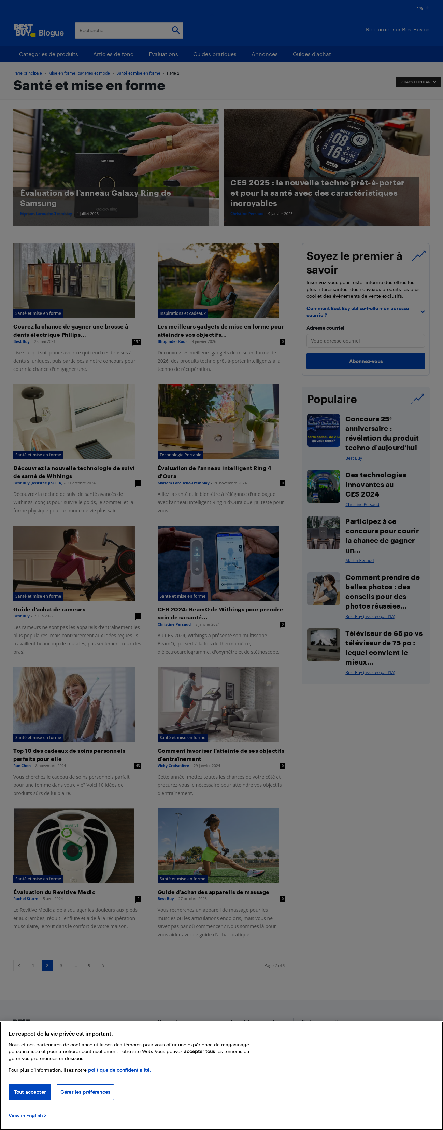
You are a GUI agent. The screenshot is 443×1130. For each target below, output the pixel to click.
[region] (221, 1075)
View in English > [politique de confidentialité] (27, 1115)
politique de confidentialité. (119, 1070)
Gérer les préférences (85, 1092)
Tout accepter (30, 1092)
